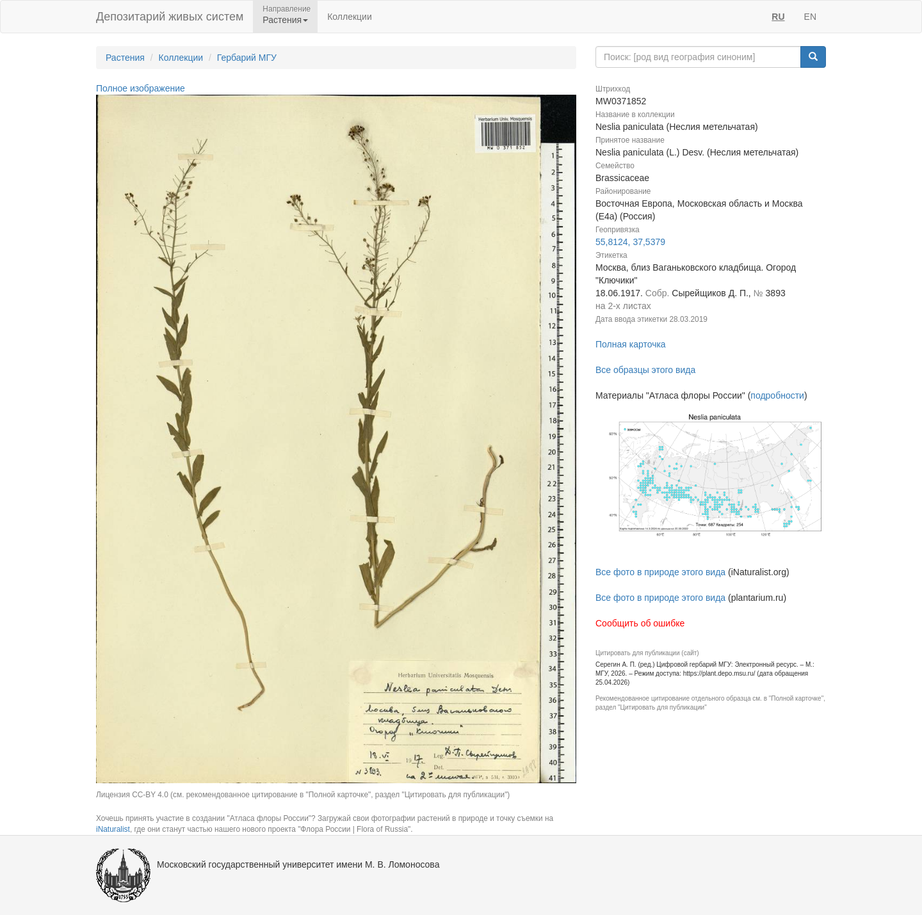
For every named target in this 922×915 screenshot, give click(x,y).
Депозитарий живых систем (169, 16)
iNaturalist (113, 829)
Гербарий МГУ (247, 57)
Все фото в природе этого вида (660, 572)
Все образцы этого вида (645, 370)
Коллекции (349, 17)
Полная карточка (630, 344)
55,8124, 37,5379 (630, 242)
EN (810, 17)
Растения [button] (285, 20)
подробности (777, 395)
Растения (125, 57)
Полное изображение (140, 88)
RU (778, 17)
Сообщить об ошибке (639, 623)
